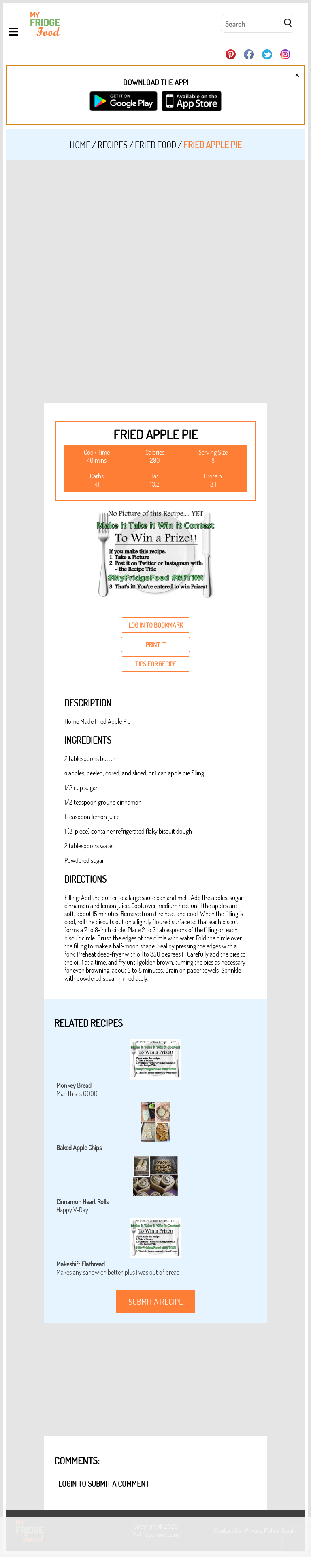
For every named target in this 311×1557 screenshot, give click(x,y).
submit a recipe (155, 1301)
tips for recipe (155, 664)
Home (80, 144)
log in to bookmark (155, 625)
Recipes (113, 144)
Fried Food (155, 144)
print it (155, 644)
